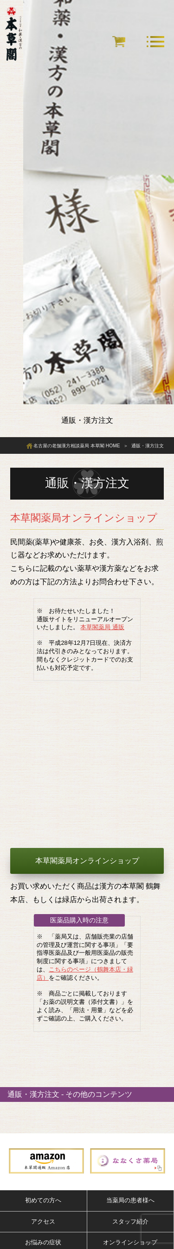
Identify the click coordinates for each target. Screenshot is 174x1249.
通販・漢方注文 (33, 1094)
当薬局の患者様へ (130, 1200)
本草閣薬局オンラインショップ (87, 861)
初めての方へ (43, 1200)
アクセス (43, 1221)
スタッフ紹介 (130, 1221)
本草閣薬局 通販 (102, 627)
